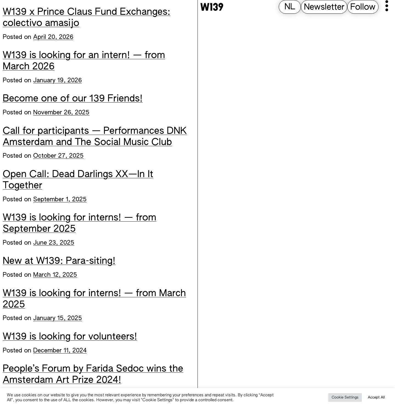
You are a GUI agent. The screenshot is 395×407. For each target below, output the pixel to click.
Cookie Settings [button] (345, 397)
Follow (363, 7)
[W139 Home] (212, 7)
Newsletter (324, 7)
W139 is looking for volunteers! (70, 337)
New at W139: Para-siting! (59, 261)
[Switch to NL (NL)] (290, 7)
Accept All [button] (376, 397)
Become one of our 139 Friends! (73, 99)
